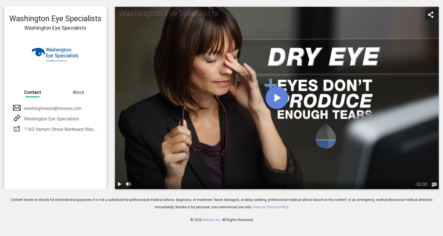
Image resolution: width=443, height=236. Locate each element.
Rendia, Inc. (212, 220)
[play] (277, 97)
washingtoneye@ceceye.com (52, 108)
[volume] (128, 184)
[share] (431, 14)
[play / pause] (119, 184)
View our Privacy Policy (270, 207)
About (78, 92)
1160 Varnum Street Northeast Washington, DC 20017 (76, 129)
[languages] (434, 184)
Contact (32, 92)
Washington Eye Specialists (51, 119)
